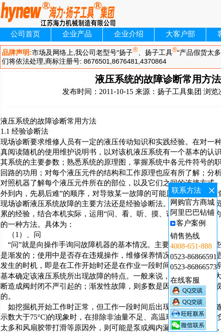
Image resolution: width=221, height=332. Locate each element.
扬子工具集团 (179, 91)
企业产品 (77, 34)
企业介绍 (128, 34)
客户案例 (191, 223)
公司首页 (25, 34)
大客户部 (180, 34)
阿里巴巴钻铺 (192, 212)
